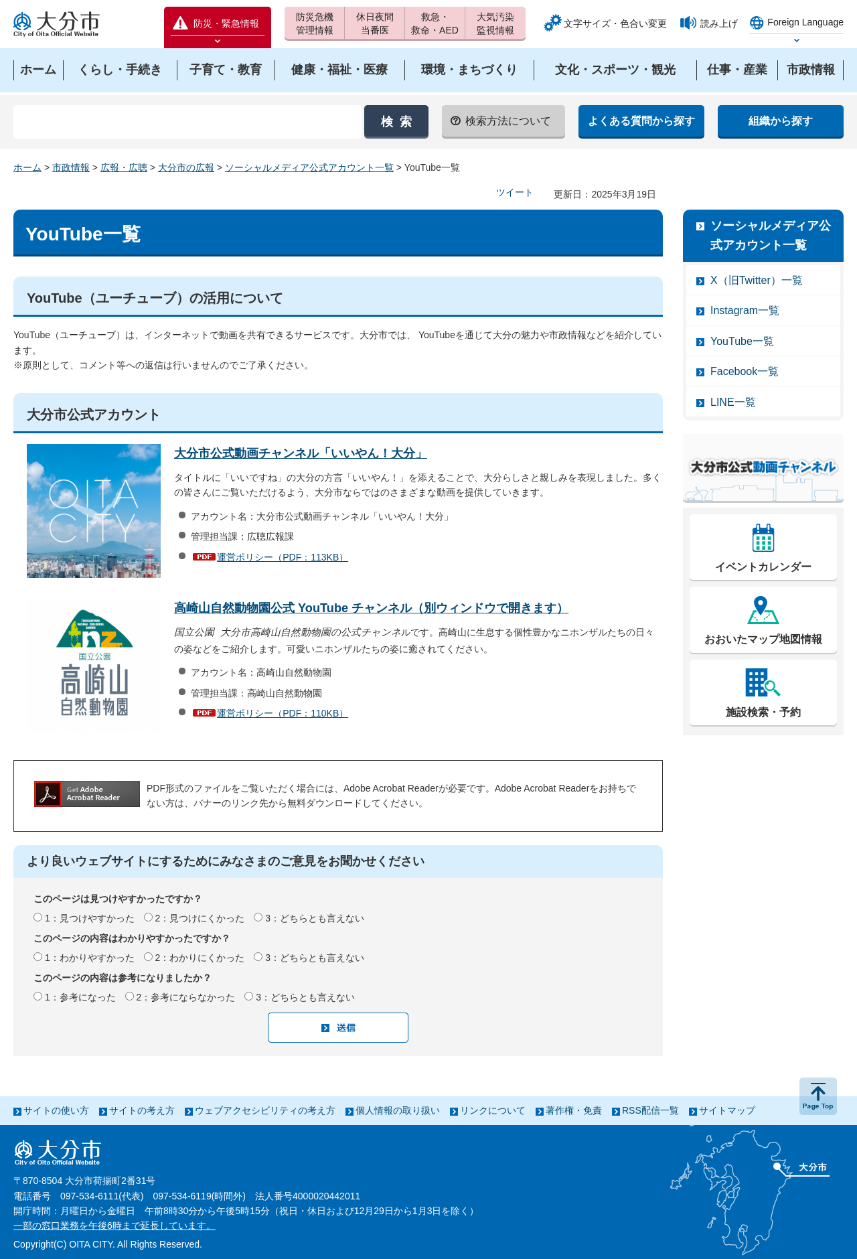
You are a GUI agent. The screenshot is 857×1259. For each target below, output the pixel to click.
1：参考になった (80, 997)
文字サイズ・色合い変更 (615, 23)
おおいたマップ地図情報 (763, 639)
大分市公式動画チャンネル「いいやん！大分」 (300, 453)
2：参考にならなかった (186, 997)
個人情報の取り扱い (398, 1110)
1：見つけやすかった (90, 918)
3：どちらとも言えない (314, 918)
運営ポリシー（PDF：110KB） (282, 712)
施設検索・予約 (763, 712)
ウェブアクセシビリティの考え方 (265, 1110)
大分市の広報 (186, 167)
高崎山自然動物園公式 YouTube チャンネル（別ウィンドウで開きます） (371, 608)
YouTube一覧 (742, 341)
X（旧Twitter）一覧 (756, 280)
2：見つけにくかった (200, 918)
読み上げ (719, 23)
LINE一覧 (733, 402)
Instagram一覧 (744, 310)
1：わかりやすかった (90, 957)
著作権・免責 (574, 1110)
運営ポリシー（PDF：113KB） (282, 557)
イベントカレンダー (763, 567)
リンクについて (493, 1110)
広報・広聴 (123, 167)
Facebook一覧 (744, 371)
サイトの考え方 (142, 1110)
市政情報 (71, 167)
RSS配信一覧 (650, 1110)
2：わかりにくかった (200, 957)
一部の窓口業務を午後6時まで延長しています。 (114, 1225)
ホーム (27, 167)
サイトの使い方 (56, 1110)
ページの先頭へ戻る (818, 1096)
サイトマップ (727, 1110)
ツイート (515, 192)
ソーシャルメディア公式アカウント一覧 (309, 167)
